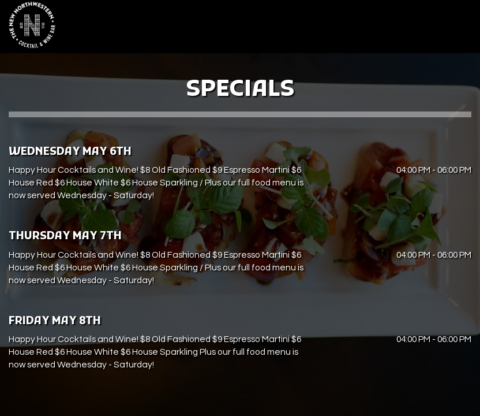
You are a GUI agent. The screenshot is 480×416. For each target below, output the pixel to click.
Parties (333, 29)
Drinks (216, 29)
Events (295, 29)
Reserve (452, 29)
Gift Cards (377, 29)
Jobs (416, 29)
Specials (255, 29)
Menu (183, 29)
